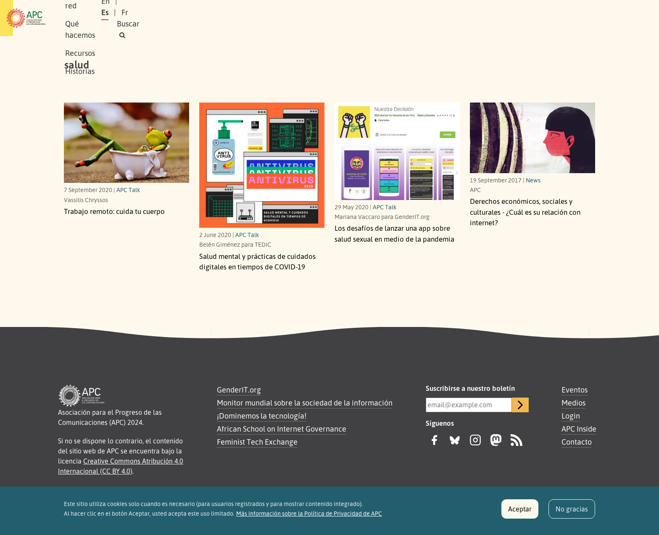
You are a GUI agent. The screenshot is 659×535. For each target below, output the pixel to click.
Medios (573, 402)
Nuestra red (184, 18)
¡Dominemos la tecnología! (261, 415)
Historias (331, 18)
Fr (527, 18)
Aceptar (520, 513)
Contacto (576, 441)
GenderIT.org (239, 389)
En (486, 18)
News (533, 180)
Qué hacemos (239, 18)
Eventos (574, 389)
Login (570, 415)
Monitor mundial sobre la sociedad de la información (305, 402)
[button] (579, 18)
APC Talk (128, 189)
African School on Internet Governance (281, 428)
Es (507, 18)
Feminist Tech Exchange (257, 441)
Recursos (289, 18)
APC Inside (578, 428)
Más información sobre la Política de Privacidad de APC (309, 517)
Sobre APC (134, 18)
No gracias (572, 513)
